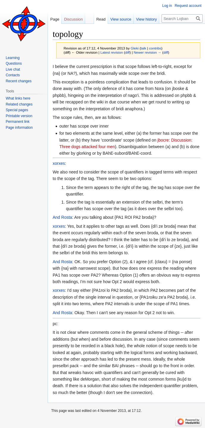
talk (143, 48)
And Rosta (62, 217)
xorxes (59, 163)
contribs (155, 48)
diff (127, 52)
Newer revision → (147, 52)
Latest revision (111, 52)
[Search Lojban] (182, 18)
